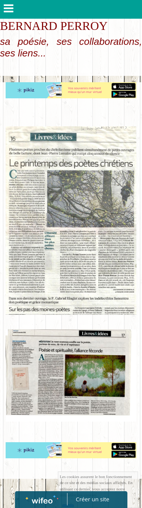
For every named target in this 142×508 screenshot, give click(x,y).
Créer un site (92, 499)
